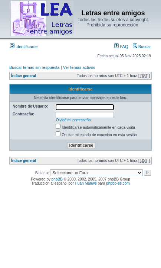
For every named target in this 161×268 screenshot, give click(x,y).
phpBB (57, 179)
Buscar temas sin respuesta (34, 67)
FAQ (121, 46)
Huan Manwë (86, 183)
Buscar (142, 46)
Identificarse (23, 46)
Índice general (23, 76)
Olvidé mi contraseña (73, 120)
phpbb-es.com (117, 183)
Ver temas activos (79, 67)
